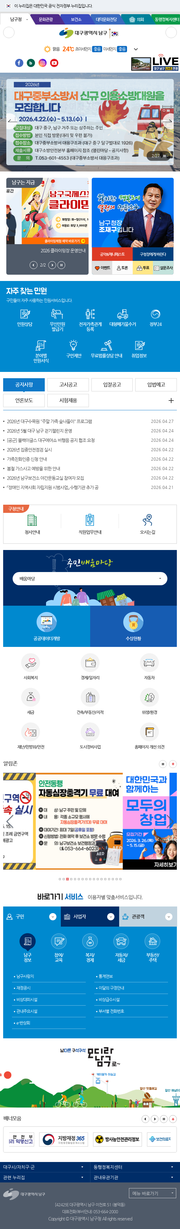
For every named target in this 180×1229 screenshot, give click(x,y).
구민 (20, 916)
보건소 (76, 19)
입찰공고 (112, 385)
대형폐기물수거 (122, 324)
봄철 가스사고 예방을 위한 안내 (33, 468)
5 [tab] (75, 879)
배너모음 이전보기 (145, 1119)
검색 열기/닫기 (171, 32)
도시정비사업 (90, 746)
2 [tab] (64, 879)
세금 (30, 712)
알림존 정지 (163, 764)
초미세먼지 (83, 49)
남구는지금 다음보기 (52, 265)
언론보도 (24, 400)
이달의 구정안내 (111, 987)
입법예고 (156, 385)
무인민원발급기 (57, 327)
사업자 (79, 916)
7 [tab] (82, 879)
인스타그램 (42, 63)
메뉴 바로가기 (145, 1193)
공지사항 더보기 (171, 400)
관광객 (138, 916)
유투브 (54, 63)
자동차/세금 (121, 941)
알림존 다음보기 (170, 822)
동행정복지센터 (108, 1167)
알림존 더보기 (173, 764)
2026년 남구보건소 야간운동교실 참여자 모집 (45, 477)
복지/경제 (90, 941)
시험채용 (68, 400)
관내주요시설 (26, 1011)
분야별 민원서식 (41, 358)
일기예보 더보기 (132, 49)
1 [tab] (60, 879)
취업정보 (139, 355)
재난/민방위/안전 (30, 746)
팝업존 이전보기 (11, 122)
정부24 (155, 324)
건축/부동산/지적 (90, 712)
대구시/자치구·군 (19, 1167)
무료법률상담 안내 (106, 355)
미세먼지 (109, 49)
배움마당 (27, 578)
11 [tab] (98, 879)
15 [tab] (113, 879)
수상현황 (133, 638)
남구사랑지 (25, 976)
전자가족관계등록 (90, 327)
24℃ (68, 49)
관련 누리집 (14, 1177)
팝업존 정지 (164, 156)
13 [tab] (105, 879)
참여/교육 (58, 941)
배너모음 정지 (164, 1119)
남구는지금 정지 (61, 265)
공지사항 (24, 385)
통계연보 (106, 976)
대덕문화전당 (106, 19)
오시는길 (147, 532)
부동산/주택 (152, 941)
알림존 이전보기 (9, 822)
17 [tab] (120, 879)
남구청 (15, 19)
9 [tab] (90, 879)
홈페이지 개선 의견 (149, 746)
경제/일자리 (90, 677)
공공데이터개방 (46, 638)
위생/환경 (149, 712)
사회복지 (31, 677)
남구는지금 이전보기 (34, 265)
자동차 (149, 677)
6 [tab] (79, 879)
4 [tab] (71, 879)
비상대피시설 (26, 999)
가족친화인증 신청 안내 (27, 459)
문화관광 (46, 19)
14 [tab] (109, 879)
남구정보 (27, 941)
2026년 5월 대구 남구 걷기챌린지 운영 (39, 430)
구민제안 (73, 355)
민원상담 (24, 324)
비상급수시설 (109, 999)
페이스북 (19, 63)
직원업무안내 (89, 532)
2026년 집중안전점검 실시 (29, 449)
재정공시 (23, 987)
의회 (140, 19)
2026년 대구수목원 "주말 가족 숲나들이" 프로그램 (49, 421)
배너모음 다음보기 (155, 1119)
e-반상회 (23, 1022)
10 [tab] (94, 879)
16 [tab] (117, 879)
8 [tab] (86, 879)
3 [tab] (67, 879)
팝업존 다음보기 (168, 122)
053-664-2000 (105, 1211)
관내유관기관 (106, 1177)
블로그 (31, 63)
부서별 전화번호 (111, 1011)
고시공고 (68, 385)
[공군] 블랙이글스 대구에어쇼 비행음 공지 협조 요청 (51, 440)
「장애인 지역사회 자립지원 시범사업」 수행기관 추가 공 (52, 487)
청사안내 (32, 532)
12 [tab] (101, 879)
